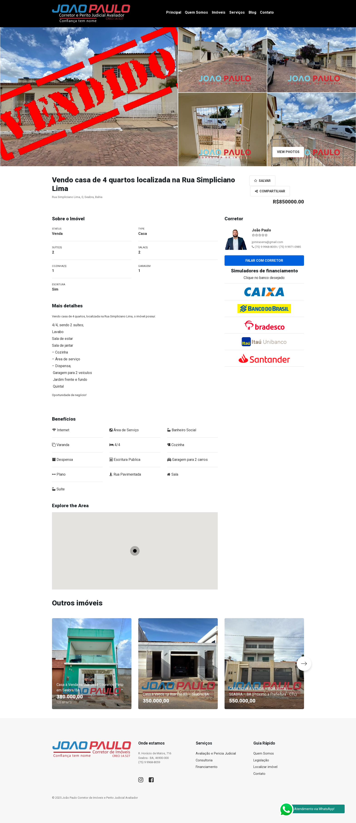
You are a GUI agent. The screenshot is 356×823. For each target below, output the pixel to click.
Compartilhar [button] (270, 191)
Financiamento (207, 767)
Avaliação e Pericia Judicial (216, 753)
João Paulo (261, 230)
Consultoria (204, 760)
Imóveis (218, 12)
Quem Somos (196, 12)
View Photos (288, 152)
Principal (173, 12)
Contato (267, 12)
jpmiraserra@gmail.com (267, 242)
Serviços (237, 12)
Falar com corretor (264, 261)
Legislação (261, 760)
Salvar (262, 181)
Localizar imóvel (265, 767)
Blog (252, 12)
